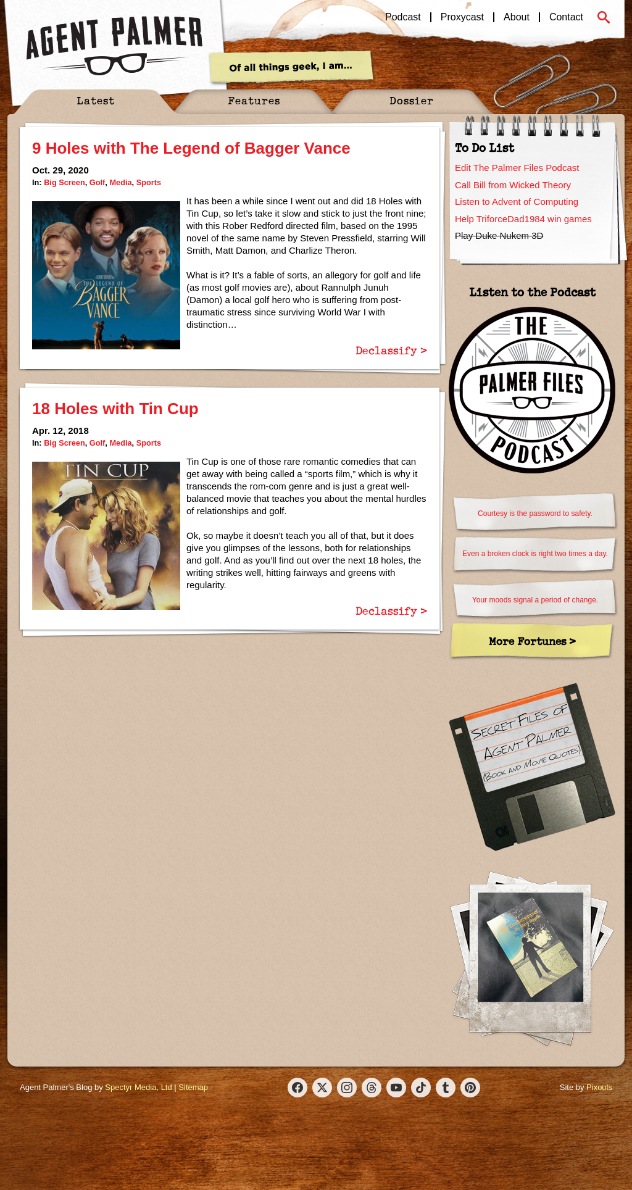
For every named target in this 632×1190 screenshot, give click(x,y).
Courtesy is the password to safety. (535, 513)
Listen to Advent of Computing (516, 201)
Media (120, 182)
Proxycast (462, 17)
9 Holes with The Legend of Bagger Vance (191, 148)
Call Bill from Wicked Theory (513, 185)
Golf (97, 182)
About (517, 17)
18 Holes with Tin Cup (115, 408)
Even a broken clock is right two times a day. (535, 553)
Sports (148, 182)
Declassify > (391, 350)
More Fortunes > (532, 641)
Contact (566, 17)
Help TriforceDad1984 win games (523, 219)
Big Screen (64, 182)
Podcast (403, 17)
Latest (96, 100)
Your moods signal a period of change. (535, 600)
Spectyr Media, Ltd (138, 1087)
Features (254, 100)
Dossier (411, 100)
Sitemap (193, 1087)
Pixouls (599, 1087)
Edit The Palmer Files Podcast (517, 167)
